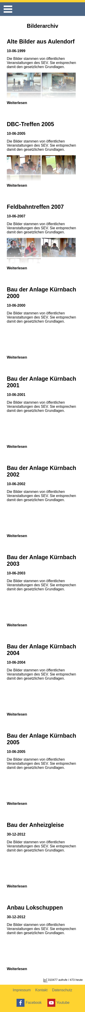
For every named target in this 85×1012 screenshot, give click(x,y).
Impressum (22, 990)
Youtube (58, 1003)
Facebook (28, 1003)
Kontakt (41, 990)
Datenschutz (62, 990)
